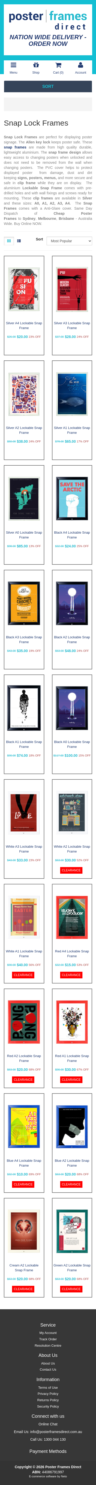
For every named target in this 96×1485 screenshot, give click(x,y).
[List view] (19, 241)
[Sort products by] (69, 241)
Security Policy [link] (48, 1406)
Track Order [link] (48, 1339)
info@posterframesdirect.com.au (56, 1432)
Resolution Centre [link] (48, 1345)
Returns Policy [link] (48, 1400)
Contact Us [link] (48, 1369)
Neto (64, 1476)
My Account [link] (48, 1333)
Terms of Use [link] (48, 1387)
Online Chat (48, 1424)
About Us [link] (48, 1363)
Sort (39, 239)
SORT (48, 86)
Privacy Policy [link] (48, 1394)
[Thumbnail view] (9, 241)
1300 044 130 (55, 1439)
